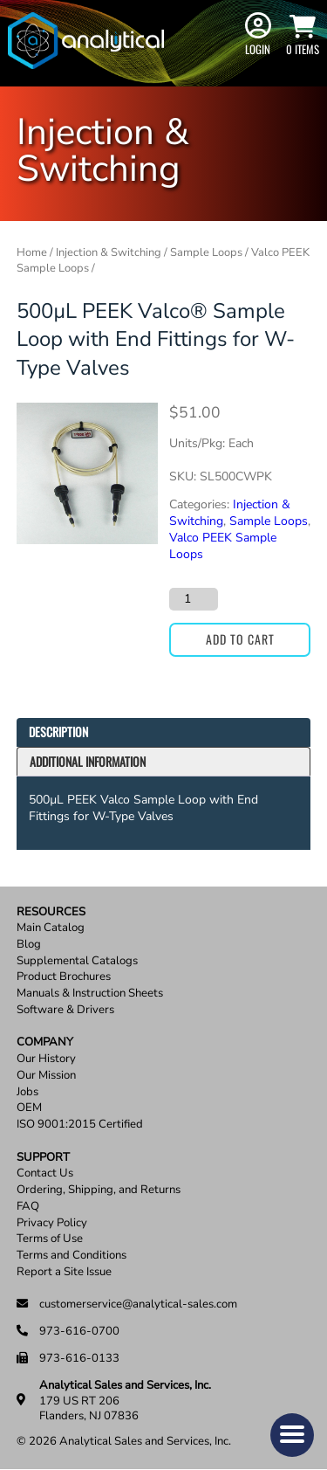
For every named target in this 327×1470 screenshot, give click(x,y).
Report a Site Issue (64, 1272)
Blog (29, 944)
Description (58, 731)
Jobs (27, 1092)
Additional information (88, 761)
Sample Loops (206, 252)
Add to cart (240, 639)
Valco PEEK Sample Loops (222, 545)
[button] (292, 1435)
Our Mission (46, 1075)
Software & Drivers (65, 1010)
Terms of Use (50, 1239)
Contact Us (45, 1173)
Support (43, 1157)
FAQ (28, 1206)
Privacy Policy (52, 1223)
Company (45, 1042)
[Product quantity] (193, 599)
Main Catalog (51, 928)
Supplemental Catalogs (77, 961)
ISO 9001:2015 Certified (80, 1124)
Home (32, 252)
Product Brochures (64, 977)
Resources (51, 912)
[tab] (164, 732)
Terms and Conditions (71, 1255)
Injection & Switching (108, 252)
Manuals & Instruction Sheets (90, 993)
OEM (29, 1108)
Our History (46, 1059)
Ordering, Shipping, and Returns (99, 1190)
